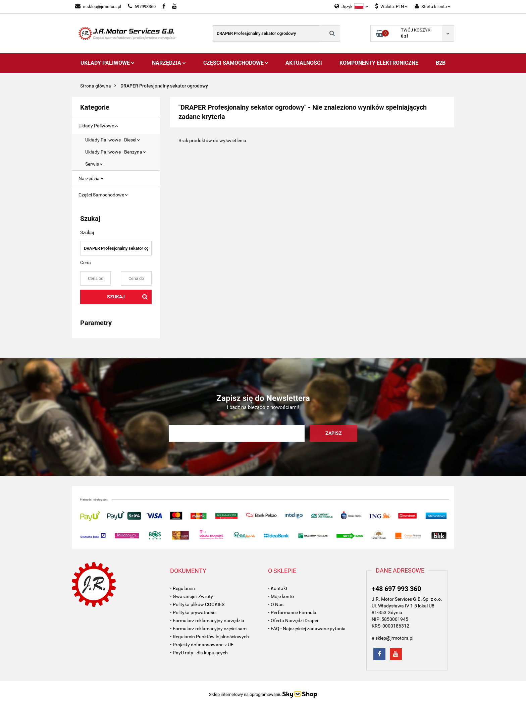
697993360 (142, 6)
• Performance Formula (292, 612)
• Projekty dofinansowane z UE (201, 644)
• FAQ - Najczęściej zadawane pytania (307, 628)
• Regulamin (182, 588)
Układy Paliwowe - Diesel (112, 139)
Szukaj (116, 296)
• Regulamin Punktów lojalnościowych (209, 636)
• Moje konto (281, 596)
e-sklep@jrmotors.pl (98, 6)
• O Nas (275, 604)
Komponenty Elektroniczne (378, 63)
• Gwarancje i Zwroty (191, 596)
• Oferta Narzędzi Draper (293, 620)
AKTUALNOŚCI (303, 63)
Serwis (94, 164)
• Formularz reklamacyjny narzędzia (207, 620)
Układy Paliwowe (108, 63)
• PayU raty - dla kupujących (199, 652)
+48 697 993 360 (396, 589)
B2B (440, 63)
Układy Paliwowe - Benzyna (115, 152)
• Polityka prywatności (193, 612)
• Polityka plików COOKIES (197, 604)
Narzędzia (169, 63)
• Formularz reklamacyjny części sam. (209, 628)
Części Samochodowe (235, 63)
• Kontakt (277, 588)
